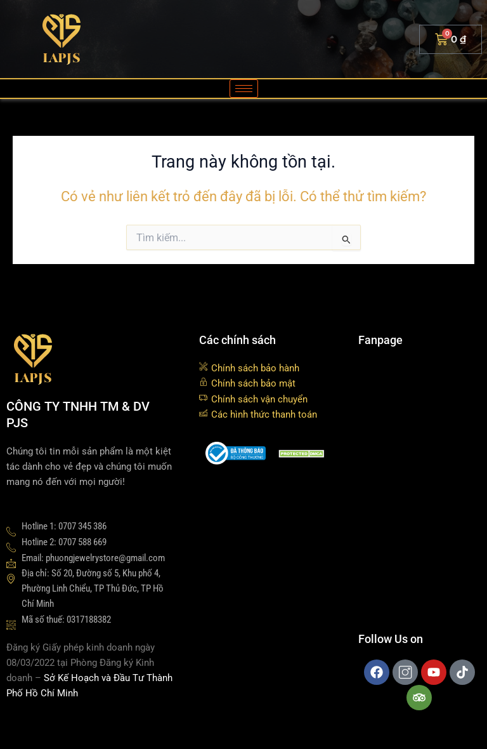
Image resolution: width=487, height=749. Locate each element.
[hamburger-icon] (244, 88)
